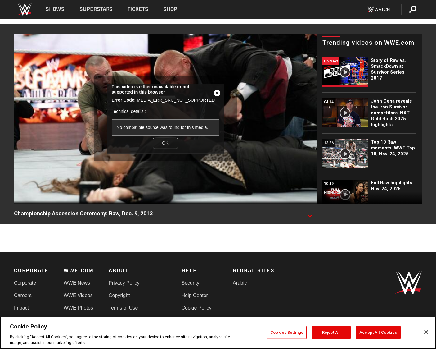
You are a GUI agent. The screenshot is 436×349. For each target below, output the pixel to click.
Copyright (119, 295)
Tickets (138, 9)
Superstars (96, 9)
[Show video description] (310, 214)
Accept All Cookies (378, 332)
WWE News (77, 283)
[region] (218, 333)
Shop (170, 9)
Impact (21, 307)
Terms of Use (123, 307)
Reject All (331, 332)
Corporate (25, 283)
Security (191, 283)
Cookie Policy (197, 307)
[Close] (426, 332)
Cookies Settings (286, 332)
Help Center (195, 295)
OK (165, 142)
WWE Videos (78, 295)
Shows (55, 9)
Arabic (240, 283)
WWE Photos (78, 307)
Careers (23, 295)
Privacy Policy (124, 283)
